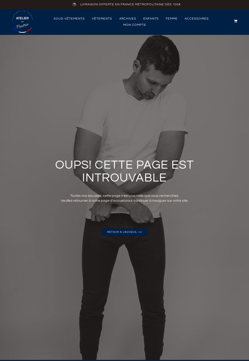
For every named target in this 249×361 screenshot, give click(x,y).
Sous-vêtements (69, 18)
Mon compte (134, 24)
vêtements (102, 18)
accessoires (197, 18)
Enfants (151, 18)
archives (127, 18)
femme (172, 18)
